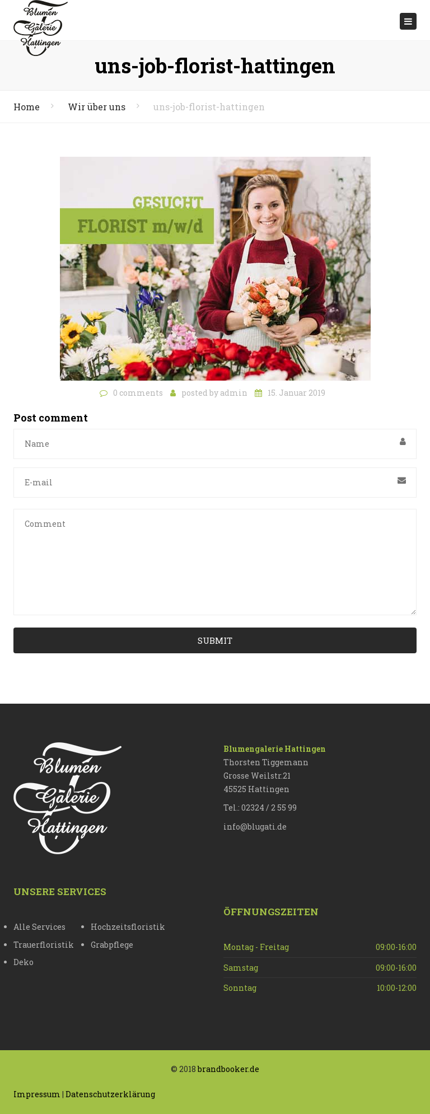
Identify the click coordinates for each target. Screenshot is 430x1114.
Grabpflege (112, 944)
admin (233, 392)
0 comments (138, 392)
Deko (23, 962)
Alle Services (39, 926)
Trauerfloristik (43, 944)
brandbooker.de (228, 1069)
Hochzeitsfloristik (128, 926)
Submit (215, 640)
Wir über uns (96, 107)
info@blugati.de (255, 826)
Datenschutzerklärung (110, 1094)
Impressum (36, 1094)
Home (26, 107)
